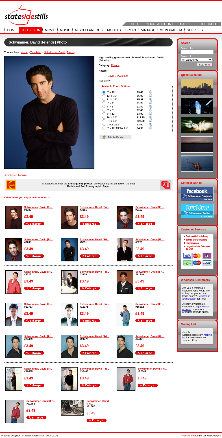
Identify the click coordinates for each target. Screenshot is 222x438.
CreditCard (113, 124)
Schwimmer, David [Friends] (59, 52)
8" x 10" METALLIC (117, 128)
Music (65, 30)
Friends (115, 65)
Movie (50, 30)
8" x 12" (111, 113)
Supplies (195, 30)
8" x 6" (110, 110)
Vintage (148, 30)
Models (114, 30)
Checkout (209, 24)
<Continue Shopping (15, 175)
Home (12, 30)
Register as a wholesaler (196, 297)
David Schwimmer (118, 75)
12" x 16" (112, 95)
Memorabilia (171, 30)
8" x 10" (111, 92)
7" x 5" (110, 106)
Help (135, 24)
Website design (189, 435)
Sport (131, 30)
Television (31, 30)
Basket (186, 24)
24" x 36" (112, 121)
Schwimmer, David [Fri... (38, 207)
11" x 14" (112, 99)
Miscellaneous (89, 30)
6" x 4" (110, 103)
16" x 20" (112, 117)
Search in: (187, 56)
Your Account (159, 24)
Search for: (187, 48)
